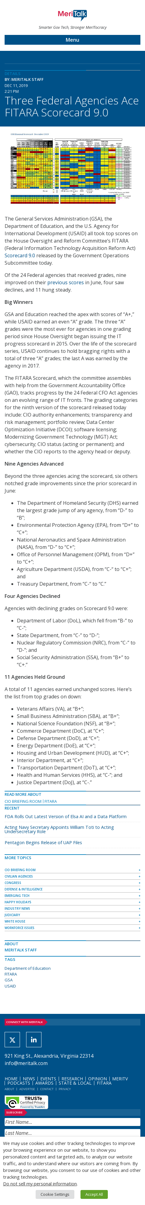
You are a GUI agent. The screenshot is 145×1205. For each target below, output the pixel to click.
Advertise (27, 1089)
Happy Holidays (18, 902)
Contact (46, 1089)
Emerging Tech (17, 895)
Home (11, 1079)
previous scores (65, 282)
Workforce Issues (19, 928)
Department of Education (28, 968)
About (9, 1089)
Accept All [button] (94, 1194)
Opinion (97, 1079)
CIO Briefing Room (23, 801)
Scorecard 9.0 (20, 255)
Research (72, 1079)
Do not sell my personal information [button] (40, 1183)
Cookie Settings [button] (55, 1194)
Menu (72, 39)
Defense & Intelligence (23, 889)
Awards (44, 1083)
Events (48, 1079)
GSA (9, 980)
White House (15, 921)
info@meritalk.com (26, 1063)
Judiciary (12, 915)
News (29, 1079)
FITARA (51, 801)
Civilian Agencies (19, 876)
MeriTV (120, 1079)
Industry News (17, 908)
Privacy (65, 1089)
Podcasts (18, 1083)
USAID (10, 986)
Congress (13, 883)
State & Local (75, 1083)
